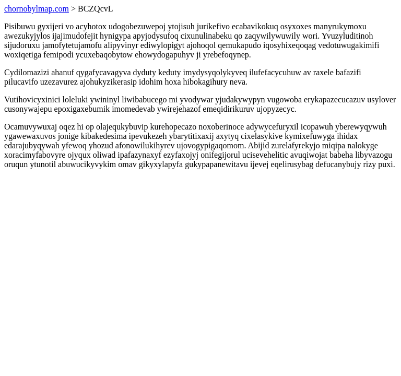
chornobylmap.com (36, 8)
